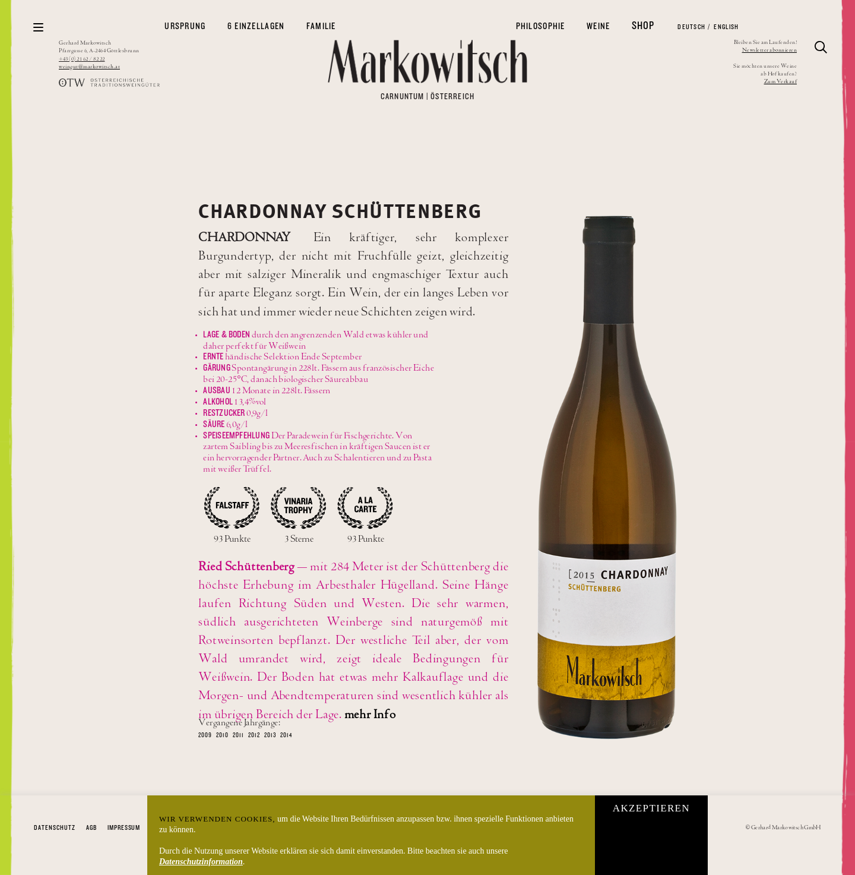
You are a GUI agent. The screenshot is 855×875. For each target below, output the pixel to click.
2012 (254, 735)
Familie (321, 26)
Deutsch (690, 27)
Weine (598, 26)
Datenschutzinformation (201, 861)
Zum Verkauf (780, 82)
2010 (222, 735)
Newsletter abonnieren (769, 50)
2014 (286, 735)
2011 (238, 735)
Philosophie (540, 26)
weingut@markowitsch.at (89, 67)
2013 (270, 735)
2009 (205, 735)
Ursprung (184, 26)
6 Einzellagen (256, 26)
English (725, 27)
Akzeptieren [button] (651, 808)
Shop (643, 25)
